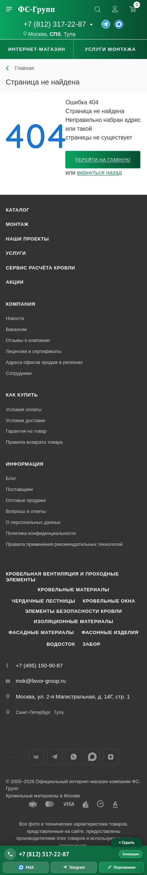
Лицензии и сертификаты (34, 351)
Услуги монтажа (110, 49)
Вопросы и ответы (26, 511)
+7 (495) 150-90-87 (39, 665)
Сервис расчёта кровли (40, 268)
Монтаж (17, 224)
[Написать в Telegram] (74, 867)
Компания (20, 304)
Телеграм (55, 757)
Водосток (61, 644)
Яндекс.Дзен (111, 757)
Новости (15, 318)
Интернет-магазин (36, 49)
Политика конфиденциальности (41, 533)
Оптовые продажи (26, 500)
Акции (15, 282)
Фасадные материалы (41, 632)
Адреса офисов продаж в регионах (44, 362)
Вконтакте (36, 757)
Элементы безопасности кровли (73, 611)
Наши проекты (27, 239)
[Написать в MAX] (26, 867)
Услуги (16, 253)
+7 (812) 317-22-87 (54, 24)
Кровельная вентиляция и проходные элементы (62, 576)
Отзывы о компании (28, 340)
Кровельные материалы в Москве (43, 795)
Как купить (22, 395)
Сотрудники (18, 373)
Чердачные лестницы (43, 601)
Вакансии (16, 329)
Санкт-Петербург (33, 712)
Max (92, 757)
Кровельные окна (109, 601)
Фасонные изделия (109, 632)
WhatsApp (73, 757)
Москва (37, 34)
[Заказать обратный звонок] (121, 867)
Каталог (18, 210)
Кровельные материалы (73, 589)
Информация (24, 464)
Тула (70, 34)
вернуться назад (99, 173)
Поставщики (19, 489)
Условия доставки (25, 420)
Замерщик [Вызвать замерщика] (130, 854)
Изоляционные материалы (73, 621)
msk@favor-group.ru (41, 681)
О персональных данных (33, 522)
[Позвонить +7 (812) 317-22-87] (60, 854)
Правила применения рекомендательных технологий (64, 544)
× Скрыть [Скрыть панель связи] (127, 842)
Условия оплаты (24, 409)
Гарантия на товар (26, 431)
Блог (11, 478)
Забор (91, 644)
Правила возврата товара (34, 442)
